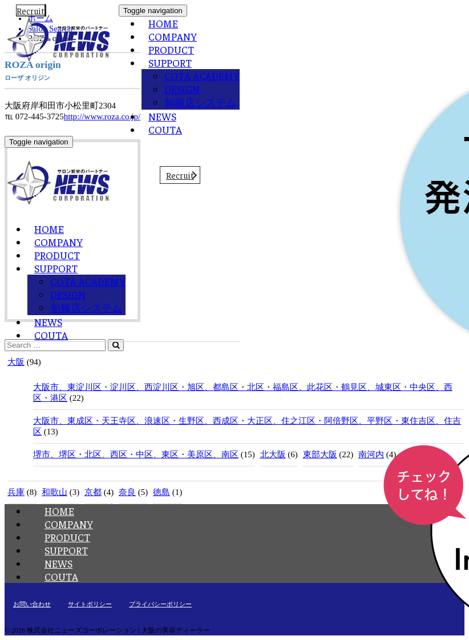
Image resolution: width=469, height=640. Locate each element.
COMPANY (172, 36)
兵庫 (16, 492)
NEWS (162, 116)
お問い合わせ (32, 604)
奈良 (127, 492)
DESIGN (182, 88)
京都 (93, 492)
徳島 (161, 492)
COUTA (165, 129)
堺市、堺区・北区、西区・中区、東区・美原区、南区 (135, 454)
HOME (163, 23)
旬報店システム (200, 101)
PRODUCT (171, 49)
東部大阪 (320, 454)
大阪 (16, 362)
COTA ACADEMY (202, 75)
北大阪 (273, 454)
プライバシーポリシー (160, 604)
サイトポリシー (90, 604)
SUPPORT (170, 62)
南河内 (371, 454)
